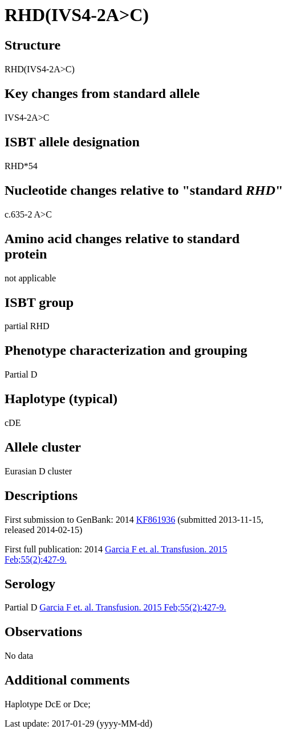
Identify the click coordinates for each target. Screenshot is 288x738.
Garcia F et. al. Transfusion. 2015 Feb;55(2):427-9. (132, 607)
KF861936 (155, 519)
